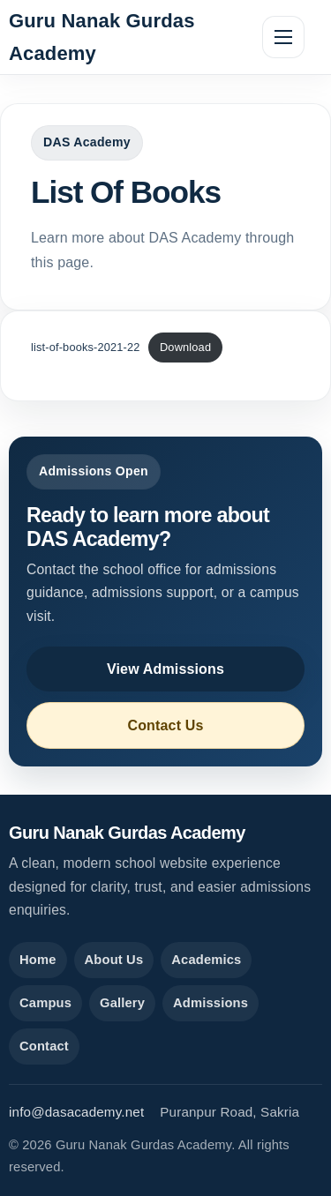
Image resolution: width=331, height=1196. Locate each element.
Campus (45, 1003)
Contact (44, 1046)
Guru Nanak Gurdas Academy (102, 37)
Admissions (210, 1003)
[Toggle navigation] (283, 37)
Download (185, 347)
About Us (114, 960)
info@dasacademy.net (76, 1111)
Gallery (122, 1003)
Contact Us (165, 725)
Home (37, 960)
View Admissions (165, 669)
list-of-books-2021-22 (85, 347)
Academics (206, 960)
